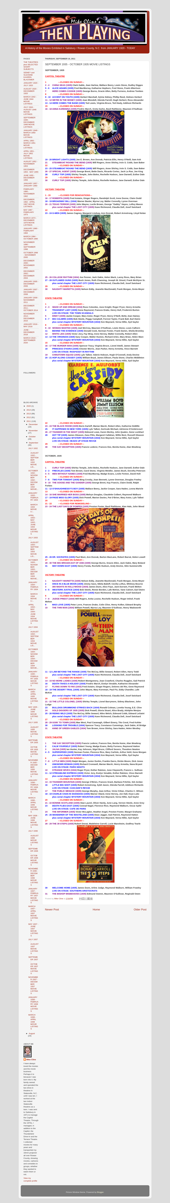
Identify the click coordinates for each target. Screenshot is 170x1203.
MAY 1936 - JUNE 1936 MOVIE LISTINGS (33, 821)
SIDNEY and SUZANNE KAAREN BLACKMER (29, 76)
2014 (28, 410)
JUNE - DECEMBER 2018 (29, 332)
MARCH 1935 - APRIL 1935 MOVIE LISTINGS (33, 696)
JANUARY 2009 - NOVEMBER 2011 (31, 300)
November (33, 430)
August (32, 1033)
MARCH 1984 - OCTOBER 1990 (31, 237)
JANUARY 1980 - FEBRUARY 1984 (31, 230)
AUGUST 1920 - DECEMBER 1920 (31, 91)
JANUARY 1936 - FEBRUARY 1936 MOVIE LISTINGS (33, 787)
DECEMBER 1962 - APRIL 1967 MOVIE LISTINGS (29, 203)
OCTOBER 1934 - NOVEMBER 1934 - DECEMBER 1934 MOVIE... (33, 658)
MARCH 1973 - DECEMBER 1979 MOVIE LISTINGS (30, 221)
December (33, 424)
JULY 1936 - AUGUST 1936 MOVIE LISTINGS (33, 838)
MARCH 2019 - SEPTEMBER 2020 (30, 340)
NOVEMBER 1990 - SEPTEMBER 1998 (29, 245)
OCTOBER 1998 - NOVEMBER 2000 (31, 255)
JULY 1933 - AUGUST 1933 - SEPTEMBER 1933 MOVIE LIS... (33, 547)
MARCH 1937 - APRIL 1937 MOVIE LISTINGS (33, 913)
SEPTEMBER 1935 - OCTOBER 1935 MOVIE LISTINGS (33, 748)
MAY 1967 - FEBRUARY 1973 (29, 212)
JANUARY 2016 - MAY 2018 (31, 325)
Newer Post (52, 909)
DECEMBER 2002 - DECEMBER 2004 (29, 274)
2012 (28, 417)
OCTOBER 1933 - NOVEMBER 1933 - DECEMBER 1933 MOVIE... (33, 569)
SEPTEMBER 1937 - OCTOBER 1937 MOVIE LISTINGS (33, 965)
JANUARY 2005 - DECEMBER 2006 (31, 283)
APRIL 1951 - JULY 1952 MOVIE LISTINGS (29, 154)
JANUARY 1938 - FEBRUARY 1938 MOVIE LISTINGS (33, 1004)
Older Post (140, 909)
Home (96, 909)
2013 (28, 414)
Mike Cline (31, 1060)
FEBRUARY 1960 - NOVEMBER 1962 (29, 192)
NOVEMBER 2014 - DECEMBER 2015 (29, 317)
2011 (28, 421)
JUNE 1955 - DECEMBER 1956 (29, 177)
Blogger (100, 1192)
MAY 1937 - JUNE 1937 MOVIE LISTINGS (33, 930)
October (32, 436)
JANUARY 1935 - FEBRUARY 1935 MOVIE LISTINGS (33, 679)
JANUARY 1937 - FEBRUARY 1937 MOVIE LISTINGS (33, 896)
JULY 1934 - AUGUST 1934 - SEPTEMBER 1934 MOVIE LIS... (33, 636)
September (33, 443)
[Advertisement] (32, 358)
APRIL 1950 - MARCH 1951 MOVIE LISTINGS (29, 144)
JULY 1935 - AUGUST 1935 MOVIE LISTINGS (33, 729)
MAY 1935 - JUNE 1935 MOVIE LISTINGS (33, 713)
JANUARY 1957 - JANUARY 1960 (31, 184)
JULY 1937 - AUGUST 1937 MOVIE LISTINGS (33, 946)
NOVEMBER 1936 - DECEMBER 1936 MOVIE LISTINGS (33, 877)
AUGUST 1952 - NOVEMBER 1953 (31, 163)
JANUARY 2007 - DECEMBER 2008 (31, 291)
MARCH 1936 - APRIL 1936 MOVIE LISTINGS (33, 805)
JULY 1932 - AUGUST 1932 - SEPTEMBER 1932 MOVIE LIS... (33, 457)
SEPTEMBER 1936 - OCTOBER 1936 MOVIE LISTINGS (33, 857)
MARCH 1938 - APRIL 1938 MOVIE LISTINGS (33, 1022)
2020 (28, 406)
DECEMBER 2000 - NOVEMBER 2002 (29, 264)
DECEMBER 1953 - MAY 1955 (31, 170)
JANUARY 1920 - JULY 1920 (31, 84)
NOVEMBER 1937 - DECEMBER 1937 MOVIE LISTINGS (33, 985)
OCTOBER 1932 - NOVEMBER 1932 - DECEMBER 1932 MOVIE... (33, 480)
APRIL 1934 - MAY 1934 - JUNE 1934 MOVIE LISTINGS (33, 614)
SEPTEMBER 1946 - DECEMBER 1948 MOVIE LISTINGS (29, 122)
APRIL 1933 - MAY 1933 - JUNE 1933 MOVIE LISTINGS (33, 524)
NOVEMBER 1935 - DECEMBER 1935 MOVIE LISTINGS (33, 768)
